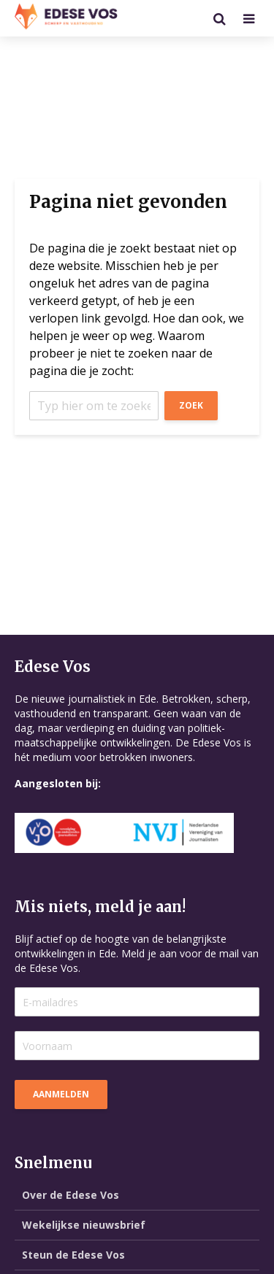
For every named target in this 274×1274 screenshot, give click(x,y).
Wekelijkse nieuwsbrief (83, 1225)
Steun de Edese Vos (73, 1255)
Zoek (191, 405)
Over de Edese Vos (70, 1195)
